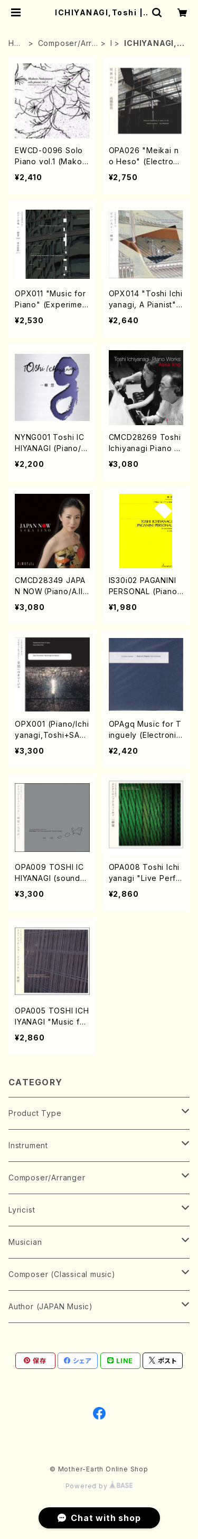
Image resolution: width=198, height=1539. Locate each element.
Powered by (99, 1486)
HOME (14, 44)
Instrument (28, 1145)
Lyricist (21, 1209)
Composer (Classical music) (62, 1274)
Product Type (35, 1113)
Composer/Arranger (67, 44)
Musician (25, 1241)
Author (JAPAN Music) (50, 1306)
